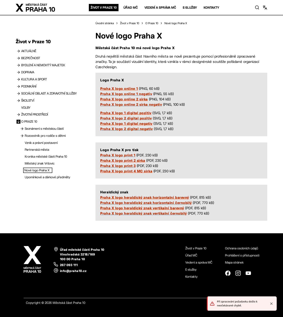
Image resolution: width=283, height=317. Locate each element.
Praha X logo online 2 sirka (124, 99)
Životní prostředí (34, 114)
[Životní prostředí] (18, 115)
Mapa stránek (234, 262)
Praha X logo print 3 (118, 166)
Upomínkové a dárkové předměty (47, 177)
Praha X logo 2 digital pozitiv (126, 118)
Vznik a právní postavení (41, 143)
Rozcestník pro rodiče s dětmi (45, 136)
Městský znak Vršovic (39, 163)
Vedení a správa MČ (160, 7)
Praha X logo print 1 (117, 155)
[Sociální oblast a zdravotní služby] (18, 94)
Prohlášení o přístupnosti (242, 255)
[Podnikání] (18, 86)
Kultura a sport (34, 79)
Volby (25, 107)
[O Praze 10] (18, 122)
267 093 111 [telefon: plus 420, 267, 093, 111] (69, 265)
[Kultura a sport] (18, 79)
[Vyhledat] (257, 7)
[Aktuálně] (18, 51)
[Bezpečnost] (18, 58)
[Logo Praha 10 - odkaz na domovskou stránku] (35, 7)
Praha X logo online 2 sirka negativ (131, 104)
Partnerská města (37, 150)
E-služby (190, 7)
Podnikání (28, 86)
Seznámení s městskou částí (44, 128)
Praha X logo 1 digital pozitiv (125, 113)
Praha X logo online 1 (119, 88)
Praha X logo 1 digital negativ (126, 123)
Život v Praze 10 (104, 7)
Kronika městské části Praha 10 (46, 156)
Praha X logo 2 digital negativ (126, 129)
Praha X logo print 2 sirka (122, 160)
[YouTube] (248, 273)
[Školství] (18, 101)
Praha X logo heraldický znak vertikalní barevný (142, 208)
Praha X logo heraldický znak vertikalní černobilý (143, 213)
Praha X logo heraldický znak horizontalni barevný (144, 197)
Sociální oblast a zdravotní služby (49, 93)
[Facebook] (228, 273)
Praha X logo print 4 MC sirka (126, 171)
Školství (27, 100)
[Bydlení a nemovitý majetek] (18, 65)
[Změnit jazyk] (265, 7)
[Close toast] (271, 305)
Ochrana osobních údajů (241, 248)
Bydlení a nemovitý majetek (43, 65)
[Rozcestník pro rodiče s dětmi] (22, 136)
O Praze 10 (29, 121)
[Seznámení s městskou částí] (22, 129)
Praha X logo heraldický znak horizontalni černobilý (146, 203)
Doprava (27, 72)
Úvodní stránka (105, 23)
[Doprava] (18, 72)
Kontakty (211, 7)
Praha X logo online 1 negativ (126, 94)
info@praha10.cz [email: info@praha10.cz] (73, 271)
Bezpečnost (30, 58)
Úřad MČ (130, 7)
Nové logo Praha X (37, 170)
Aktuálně (28, 51)
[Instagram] (238, 273)
